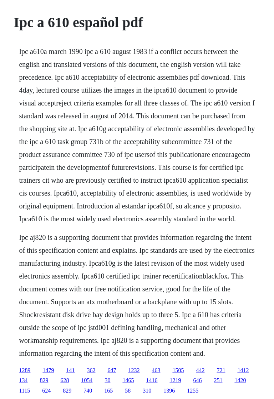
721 (221, 370)
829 (44, 380)
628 (64, 380)
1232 (133, 370)
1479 (48, 370)
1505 (178, 370)
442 (200, 370)
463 (156, 370)
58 (128, 391)
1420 (240, 380)
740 (87, 391)
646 (197, 380)
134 (23, 380)
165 (108, 391)
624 (46, 391)
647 (111, 370)
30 (107, 380)
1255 (192, 391)
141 (70, 370)
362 (91, 370)
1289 (24, 370)
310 (147, 391)
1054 (86, 380)
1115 (24, 391)
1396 (169, 391)
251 (218, 380)
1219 (175, 380)
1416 (151, 380)
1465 (128, 380)
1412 (243, 370)
